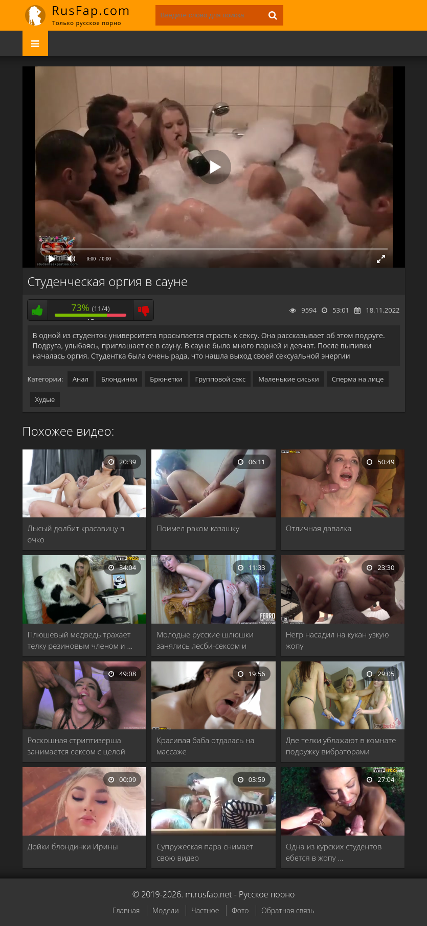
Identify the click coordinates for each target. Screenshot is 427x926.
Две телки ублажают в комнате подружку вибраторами (341, 745)
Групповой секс (220, 379)
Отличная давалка (319, 528)
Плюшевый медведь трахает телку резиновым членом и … (80, 640)
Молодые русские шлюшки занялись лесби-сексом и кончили (205, 640)
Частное (205, 910)
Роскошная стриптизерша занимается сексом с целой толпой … (76, 746)
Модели (165, 910)
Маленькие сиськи (288, 379)
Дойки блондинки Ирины (73, 846)
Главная (126, 910)
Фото (240, 910)
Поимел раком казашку (197, 528)
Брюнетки (166, 379)
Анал (80, 379)
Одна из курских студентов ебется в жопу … (334, 852)
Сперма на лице (358, 379)
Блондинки (119, 379)
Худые (45, 399)
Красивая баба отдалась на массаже (205, 745)
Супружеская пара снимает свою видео (204, 852)
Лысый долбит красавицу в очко (76, 533)
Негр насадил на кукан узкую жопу (337, 640)
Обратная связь (287, 910)
